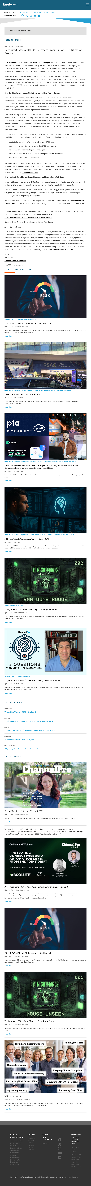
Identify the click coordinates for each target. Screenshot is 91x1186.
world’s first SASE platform (43, 62)
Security (33, 319)
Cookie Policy (75, 1159)
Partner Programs (58, 390)
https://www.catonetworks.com (60, 249)
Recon (77, 190)
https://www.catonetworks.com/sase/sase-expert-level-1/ (28, 217)
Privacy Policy (76, 1157)
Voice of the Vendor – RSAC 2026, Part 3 (20, 739)
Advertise (45, 1143)
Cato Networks (11, 62)
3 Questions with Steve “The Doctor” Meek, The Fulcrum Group (33, 680)
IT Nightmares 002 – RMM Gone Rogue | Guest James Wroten (32, 609)
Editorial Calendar (16, 1148)
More (52, 12)
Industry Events (33, 390)
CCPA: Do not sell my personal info (76, 1164)
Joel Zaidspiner (18, 398)
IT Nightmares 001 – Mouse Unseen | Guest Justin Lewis (29, 1021)
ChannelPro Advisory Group (15, 1156)
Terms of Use (76, 1154)
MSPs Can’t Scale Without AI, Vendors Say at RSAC (27, 539)
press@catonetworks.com (15, 260)
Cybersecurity (37, 12)
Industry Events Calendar (31, 1147)
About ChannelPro (16, 1141)
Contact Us (75, 1147)
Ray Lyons (17, 542)
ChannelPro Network (21, 327)
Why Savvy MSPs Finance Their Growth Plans (22, 749)
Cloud (25, 390)
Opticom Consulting (30, 172)
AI (20, 12)
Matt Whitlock (18, 471)
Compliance (27, 12)
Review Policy (73, 1151)
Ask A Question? (15, 1165)
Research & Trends (55, 461)
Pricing (46, 12)
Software (72, 461)
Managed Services (24, 319)
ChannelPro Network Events (32, 1140)
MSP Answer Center (13, 1096)
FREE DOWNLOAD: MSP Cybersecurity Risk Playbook (28, 323)
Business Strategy (11, 319)
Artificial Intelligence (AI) (14, 390)
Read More (8, 336)
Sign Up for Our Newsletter (15, 1161)
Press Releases (13, 40)
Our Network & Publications (15, 1152)
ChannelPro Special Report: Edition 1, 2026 (24, 811)
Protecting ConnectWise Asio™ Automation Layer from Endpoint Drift (36, 887)
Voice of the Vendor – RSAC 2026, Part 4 (22, 394)
